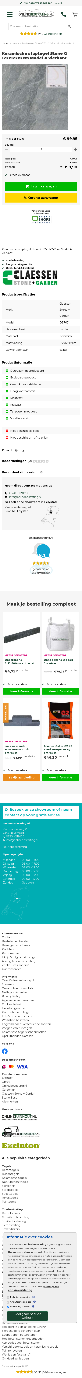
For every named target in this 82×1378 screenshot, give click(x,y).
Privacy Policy (11, 996)
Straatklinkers (11, 1229)
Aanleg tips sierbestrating (18, 961)
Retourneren (10, 953)
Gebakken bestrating (16, 1217)
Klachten (8, 949)
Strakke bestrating (14, 1221)
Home (5, 43)
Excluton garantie (13, 1008)
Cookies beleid (11, 1004)
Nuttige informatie (14, 992)
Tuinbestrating (12, 1209)
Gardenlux (8, 1089)
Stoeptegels (10, 1190)
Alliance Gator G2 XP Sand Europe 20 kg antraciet (58, 749)
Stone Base (9, 1097)
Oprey (6, 1081)
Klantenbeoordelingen (16, 1012)
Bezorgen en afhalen (16, 945)
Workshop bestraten (15, 1020)
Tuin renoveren (12, 1350)
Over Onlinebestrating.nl (18, 980)
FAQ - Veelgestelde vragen (19, 957)
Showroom (9, 984)
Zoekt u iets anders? (15, 965)
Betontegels (10, 1170)
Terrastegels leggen (15, 1323)
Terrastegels (10, 1197)
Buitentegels (10, 1174)
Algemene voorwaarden (18, 1000)
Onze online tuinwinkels (17, 988)
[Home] (36, 13)
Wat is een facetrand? (16, 1354)
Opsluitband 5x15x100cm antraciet (19, 661)
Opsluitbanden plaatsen (17, 1036)
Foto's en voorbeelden (17, 1016)
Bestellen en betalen (15, 941)
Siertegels (8, 1186)
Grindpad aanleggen (15, 1358)
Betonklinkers (11, 1213)
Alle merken (10, 1101)
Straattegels (10, 1193)
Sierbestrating (11, 1225)
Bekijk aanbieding (21, 777)
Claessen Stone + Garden (18, 1093)
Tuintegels (9, 1201)
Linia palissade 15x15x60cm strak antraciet (17, 749)
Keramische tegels (14, 1178)
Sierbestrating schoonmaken (21, 1330)
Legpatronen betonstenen (19, 1334)
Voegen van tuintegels (17, 1028)
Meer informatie (21, 691)
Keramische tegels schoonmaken (24, 1032)
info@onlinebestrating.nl (25, 497)
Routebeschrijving (15, 847)
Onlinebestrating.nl (14, 1085)
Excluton (7, 1077)
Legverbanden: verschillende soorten (26, 1024)
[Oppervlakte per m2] (41, 149)
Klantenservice (11, 969)
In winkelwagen (41, 186)
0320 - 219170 (18, 493)
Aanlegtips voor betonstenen (21, 1342)
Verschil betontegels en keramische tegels (30, 1346)
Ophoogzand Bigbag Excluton (58, 661)
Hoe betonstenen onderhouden (23, 1338)
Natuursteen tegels (15, 1182)
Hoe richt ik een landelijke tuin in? (24, 1326)
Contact (7, 937)
